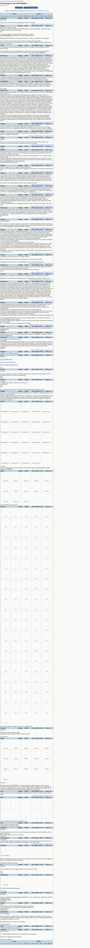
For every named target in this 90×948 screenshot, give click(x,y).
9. (22, 16)
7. (17, 16)
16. (40, 16)
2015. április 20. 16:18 (42, 163)
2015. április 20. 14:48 (42, 300)
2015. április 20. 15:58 (42, 206)
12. (30, 16)
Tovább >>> (39, 14)
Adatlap (20, 18)
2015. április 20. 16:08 (41, 135)
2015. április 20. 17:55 (41, 54)
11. (27, 16)
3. (6, 16)
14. (35, 16)
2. (4, 16)
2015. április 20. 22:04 (42, 24)
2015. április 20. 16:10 (42, 184)
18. (46, 16)
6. (14, 16)
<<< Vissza (13, 14)
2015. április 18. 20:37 (42, 795)
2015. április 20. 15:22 (41, 253)
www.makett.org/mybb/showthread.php (11, 339)
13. (33, 16)
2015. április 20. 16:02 (42, 122)
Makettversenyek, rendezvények (15, 1)
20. (51, 16)
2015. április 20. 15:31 (42, 272)
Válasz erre (48, 18)
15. (38, 16)
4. (9, 16)
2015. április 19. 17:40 (42, 350)
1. (1, 16)
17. (43, 16)
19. (48, 16)
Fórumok (3, 1)
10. (25, 16)
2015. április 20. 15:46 (41, 263)
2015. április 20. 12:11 (41, 324)
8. (19, 16)
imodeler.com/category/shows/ (8, 362)
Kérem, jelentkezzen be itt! (42, 10)
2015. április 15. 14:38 (43, 843)
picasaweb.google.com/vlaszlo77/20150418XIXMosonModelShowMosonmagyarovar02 (23, 389)
